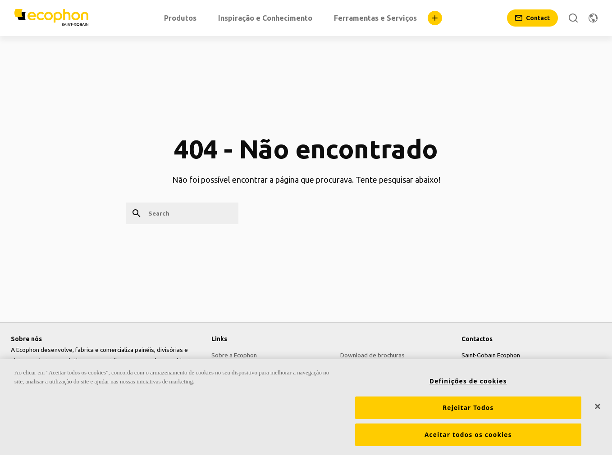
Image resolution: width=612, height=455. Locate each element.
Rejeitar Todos (468, 410)
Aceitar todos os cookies (468, 437)
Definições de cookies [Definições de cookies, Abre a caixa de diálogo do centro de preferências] (468, 384)
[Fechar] (597, 409)
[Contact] (532, 18)
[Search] (573, 18)
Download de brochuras (372, 355)
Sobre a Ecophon (234, 355)
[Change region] (593, 18)
